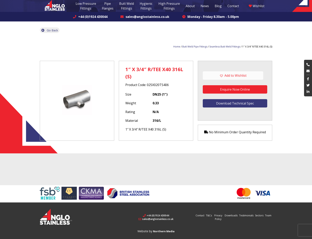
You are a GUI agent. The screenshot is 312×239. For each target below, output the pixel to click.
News (205, 6)
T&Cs (209, 215)
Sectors (259, 215)
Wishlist (256, 6)
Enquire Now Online (235, 89)
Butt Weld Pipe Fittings (194, 46)
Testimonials (246, 215)
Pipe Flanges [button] (107, 6)
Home (176, 46)
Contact (233, 6)
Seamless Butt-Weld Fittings (224, 46)
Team (268, 215)
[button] (235, 75)
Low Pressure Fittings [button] (86, 6)
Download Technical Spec (235, 103)
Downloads (231, 215)
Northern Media (164, 231)
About (190, 6)
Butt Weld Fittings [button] (126, 6)
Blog (218, 6)
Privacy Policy (218, 217)
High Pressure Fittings (169, 6)
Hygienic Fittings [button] (146, 6)
